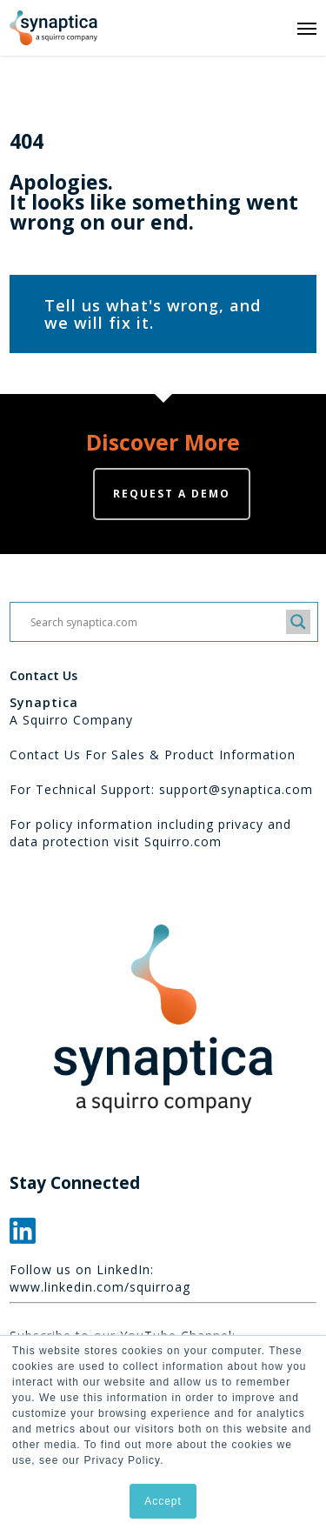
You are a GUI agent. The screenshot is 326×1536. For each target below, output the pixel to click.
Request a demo (171, 493)
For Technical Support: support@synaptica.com (161, 789)
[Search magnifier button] (298, 622)
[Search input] (156, 622)
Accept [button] (163, 1501)
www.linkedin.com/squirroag (100, 1287)
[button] (306, 28)
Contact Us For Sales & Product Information (153, 754)
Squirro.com (183, 841)
